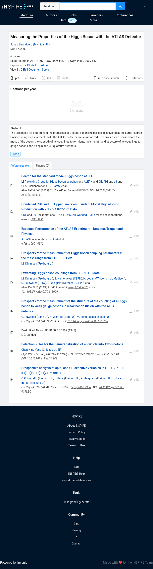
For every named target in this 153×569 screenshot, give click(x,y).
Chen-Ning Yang (31, 349)
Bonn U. (42, 316)
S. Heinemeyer (63, 278)
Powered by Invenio (13, 562)
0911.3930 (37, 219)
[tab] (21, 165)
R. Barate (55, 186)
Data (63, 20)
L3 (115, 181)
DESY (42, 282)
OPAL (24, 186)
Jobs (73, 15)
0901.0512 (37, 243)
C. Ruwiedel (28, 316)
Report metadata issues (76, 480)
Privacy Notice (76, 438)
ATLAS (25, 239)
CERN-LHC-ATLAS (38, 65)
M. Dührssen (29, 263)
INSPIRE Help (76, 473)
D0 (34, 215)
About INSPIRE (76, 425)
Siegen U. (104, 316)
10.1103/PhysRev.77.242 (42, 358)
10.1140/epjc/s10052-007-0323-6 (87, 321)
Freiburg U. (45, 263)
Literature (26, 15)
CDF (23, 215)
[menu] (139, 6)
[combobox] (88, 6)
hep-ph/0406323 (78, 287)
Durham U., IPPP (73, 282)
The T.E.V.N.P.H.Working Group (76, 215)
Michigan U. (41, 44)
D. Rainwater (29, 282)
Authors (51, 15)
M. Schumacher (86, 316)
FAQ (76, 467)
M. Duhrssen (29, 278)
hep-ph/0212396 (81, 387)
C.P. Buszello (29, 378)
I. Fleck (59, 378)
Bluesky (76, 530)
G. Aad (53, 239)
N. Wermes (56, 316)
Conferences (124, 15)
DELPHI (103, 181)
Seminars (96, 15)
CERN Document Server (35, 69)
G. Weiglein (55, 282)
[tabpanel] (76, 286)
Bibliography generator (76, 502)
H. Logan (88, 278)
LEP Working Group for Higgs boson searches (49, 181)
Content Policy (76, 432)
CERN (77, 278)
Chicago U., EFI (52, 349)
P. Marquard (88, 378)
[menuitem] (145, 6)
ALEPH (88, 181)
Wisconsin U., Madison (110, 278)
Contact (76, 543)
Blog (76, 523)
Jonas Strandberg (21, 44)
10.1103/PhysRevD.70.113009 (39, 291)
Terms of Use (76, 445)
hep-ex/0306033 (78, 190)
